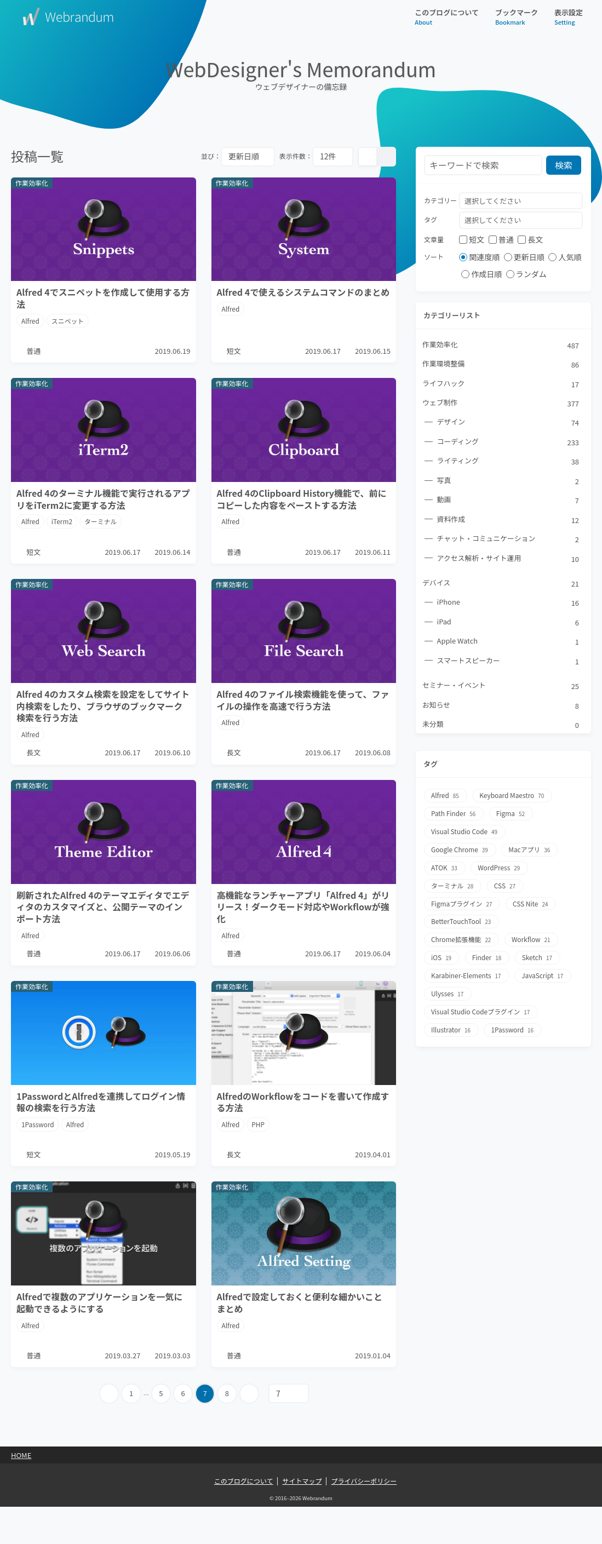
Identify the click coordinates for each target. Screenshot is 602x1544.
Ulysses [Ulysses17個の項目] (448, 990)
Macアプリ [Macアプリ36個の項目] (531, 850)
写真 (508, 481)
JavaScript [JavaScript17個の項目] (544, 972)
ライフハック (501, 384)
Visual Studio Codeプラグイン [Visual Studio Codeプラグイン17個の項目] (481, 1007)
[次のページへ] (250, 1431)
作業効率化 (501, 345)
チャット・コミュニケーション (508, 540)
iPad (508, 623)
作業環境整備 (501, 365)
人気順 (564, 256)
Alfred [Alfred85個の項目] (445, 797)
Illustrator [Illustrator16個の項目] (451, 1025)
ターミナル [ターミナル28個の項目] (453, 885)
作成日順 (481, 274)
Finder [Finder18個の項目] (487, 955)
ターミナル (101, 527)
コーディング (508, 443)
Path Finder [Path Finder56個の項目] (454, 815)
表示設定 (568, 16)
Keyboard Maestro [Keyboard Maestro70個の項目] (513, 797)
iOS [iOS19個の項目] (441, 955)
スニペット (67, 320)
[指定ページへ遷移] (290, 1430)
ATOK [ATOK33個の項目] (444, 867)
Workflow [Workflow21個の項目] (532, 937)
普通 (501, 239)
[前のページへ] (108, 1431)
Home (21, 1492)
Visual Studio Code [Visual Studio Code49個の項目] (465, 832)
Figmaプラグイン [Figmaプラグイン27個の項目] (462, 902)
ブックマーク (516, 16)
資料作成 (508, 520)
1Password (37, 1148)
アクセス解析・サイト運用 (508, 559)
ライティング (508, 462)
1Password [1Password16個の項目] (513, 1025)
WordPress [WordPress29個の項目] (500, 867)
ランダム (526, 274)
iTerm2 (62, 527)
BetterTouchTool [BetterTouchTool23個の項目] (461, 920)
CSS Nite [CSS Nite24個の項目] (531, 902)
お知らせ (501, 707)
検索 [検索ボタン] (564, 164)
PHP (258, 1148)
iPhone (508, 604)
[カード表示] (367, 156)
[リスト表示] (386, 156)
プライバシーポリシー (364, 1518)
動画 (508, 501)
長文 (530, 239)
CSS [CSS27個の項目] (506, 885)
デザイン (508, 423)
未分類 (501, 726)
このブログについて (447, 16)
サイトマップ (302, 1518)
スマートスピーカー (508, 662)
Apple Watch (508, 643)
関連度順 (479, 256)
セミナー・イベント (501, 687)
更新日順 (524, 256)
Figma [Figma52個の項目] (512, 815)
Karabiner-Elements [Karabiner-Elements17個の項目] (467, 972)
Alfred (30, 320)
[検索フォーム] (483, 165)
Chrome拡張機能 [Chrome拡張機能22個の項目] (462, 937)
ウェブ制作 (501, 404)
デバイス (501, 584)
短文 (471, 239)
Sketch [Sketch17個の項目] (538, 955)
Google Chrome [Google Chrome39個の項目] (460, 850)
